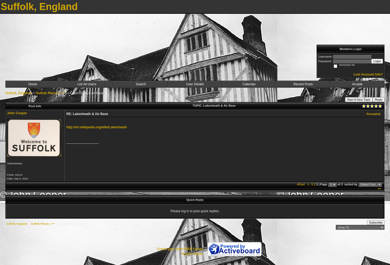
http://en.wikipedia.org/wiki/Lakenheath (96, 127)
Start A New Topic (358, 99)
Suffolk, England (18, 93)
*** (379, 189)
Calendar (249, 84)
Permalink (373, 114)
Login (377, 61)
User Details (195, 84)
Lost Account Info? (368, 74)
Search (141, 84)
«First (301, 184)
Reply (378, 99)
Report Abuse (192, 254)
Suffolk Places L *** (51, 93)
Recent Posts (303, 84)
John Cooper (17, 113)
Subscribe (375, 222)
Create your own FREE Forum (180, 249)
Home (32, 84)
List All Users (86, 84)
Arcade (357, 84)
